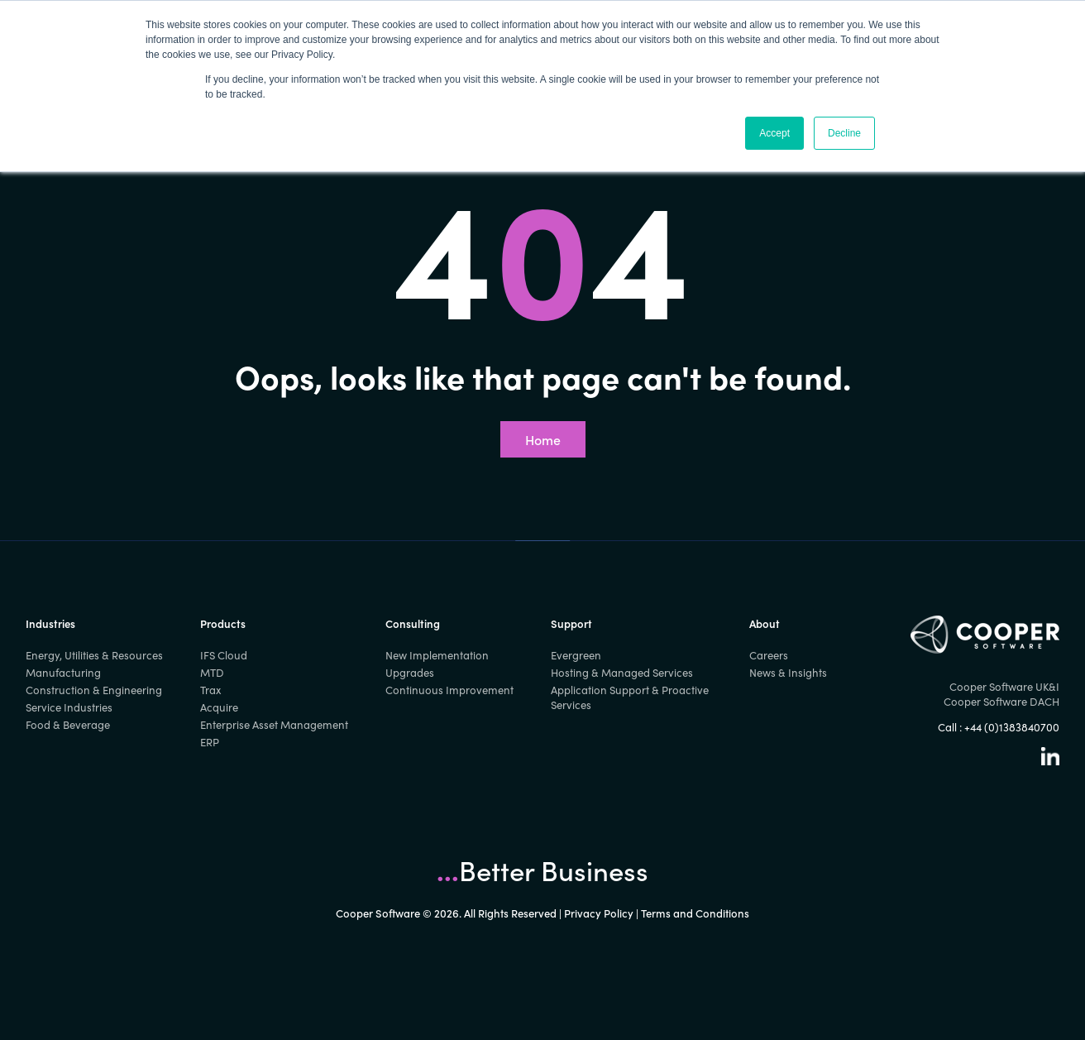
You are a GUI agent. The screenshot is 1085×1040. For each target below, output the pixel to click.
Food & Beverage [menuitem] (68, 724)
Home (543, 439)
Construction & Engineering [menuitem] (94, 690)
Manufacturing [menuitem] (63, 672)
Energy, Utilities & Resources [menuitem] (94, 655)
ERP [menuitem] (209, 742)
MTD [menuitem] (212, 672)
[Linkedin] (1050, 761)
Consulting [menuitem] (412, 623)
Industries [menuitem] (50, 623)
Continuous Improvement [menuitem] (449, 690)
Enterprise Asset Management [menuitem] (274, 724)
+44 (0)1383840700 (1011, 727)
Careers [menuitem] (768, 655)
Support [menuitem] (571, 623)
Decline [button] (844, 133)
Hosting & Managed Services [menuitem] (622, 672)
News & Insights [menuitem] (788, 672)
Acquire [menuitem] (219, 707)
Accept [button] (774, 133)
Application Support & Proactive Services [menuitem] (630, 697)
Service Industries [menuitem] (69, 707)
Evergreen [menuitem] (576, 655)
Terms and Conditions (695, 913)
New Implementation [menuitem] (437, 655)
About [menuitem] (764, 623)
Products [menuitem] (223, 623)
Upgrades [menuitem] (409, 672)
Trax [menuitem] (210, 690)
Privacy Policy (598, 913)
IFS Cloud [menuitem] (223, 655)
